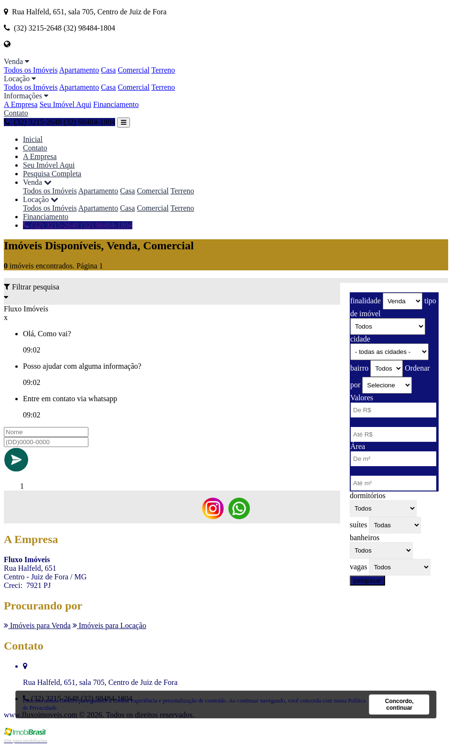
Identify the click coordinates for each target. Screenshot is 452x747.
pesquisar (367, 580)
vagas (358, 567)
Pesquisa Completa (52, 174)
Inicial (33, 139)
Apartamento (79, 70)
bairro (359, 368)
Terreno (163, 70)
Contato (16, 113)
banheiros (364, 538)
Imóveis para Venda (37, 625)
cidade (360, 339)
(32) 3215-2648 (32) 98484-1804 (59, 122)
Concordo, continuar (399, 704)
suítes (358, 525)
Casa (108, 70)
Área (357, 446)
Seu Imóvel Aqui (65, 104)
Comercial (134, 70)
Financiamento (116, 104)
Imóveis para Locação (109, 625)
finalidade (365, 301)
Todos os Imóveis (31, 70)
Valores (361, 398)
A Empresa (21, 104)
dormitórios (368, 495)
